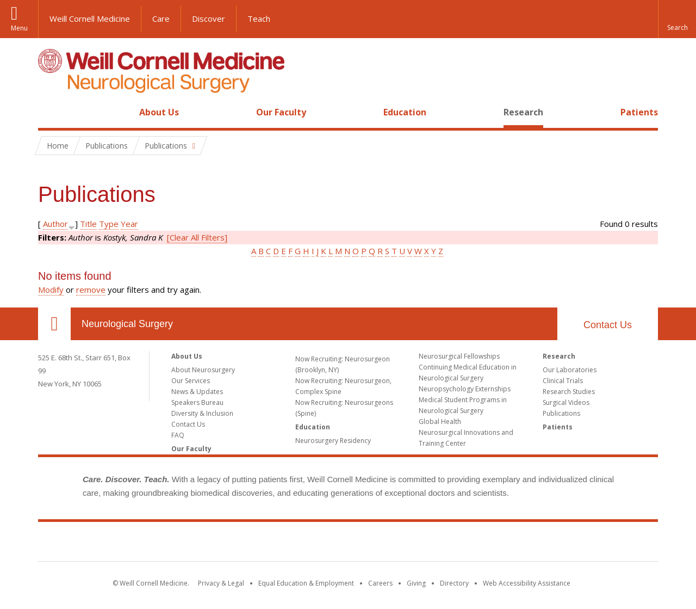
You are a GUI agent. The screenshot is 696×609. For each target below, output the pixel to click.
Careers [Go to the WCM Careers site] (380, 583)
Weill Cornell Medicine (89, 18)
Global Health (440, 421)
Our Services (190, 380)
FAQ (177, 435)
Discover (208, 18)
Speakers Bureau (197, 402)
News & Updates (197, 391)
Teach (258, 18)
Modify (51, 289)
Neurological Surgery (127, 323)
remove (90, 289)
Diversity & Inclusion (202, 413)
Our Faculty (281, 112)
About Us (159, 112)
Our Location (54, 323)
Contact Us (607, 324)
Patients (639, 112)
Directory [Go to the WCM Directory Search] (454, 583)
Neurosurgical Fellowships (459, 356)
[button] (677, 19)
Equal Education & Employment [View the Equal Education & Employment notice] (306, 583)
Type (109, 223)
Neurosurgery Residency (333, 440)
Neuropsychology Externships (465, 388)
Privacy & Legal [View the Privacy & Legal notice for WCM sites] (221, 583)
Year (129, 223)
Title (88, 223)
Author (55, 223)
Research (523, 112)
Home (50, 112)
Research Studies (569, 391)
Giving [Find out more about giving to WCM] (416, 583)
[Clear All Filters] (197, 237)
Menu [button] (19, 28)
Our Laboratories (569, 369)
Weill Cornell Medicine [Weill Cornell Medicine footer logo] (348, 543)
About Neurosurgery (203, 369)
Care (161, 18)
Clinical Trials (563, 380)
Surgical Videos (566, 402)
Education (404, 112)
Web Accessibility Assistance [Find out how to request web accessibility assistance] (526, 583)
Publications (561, 413)
